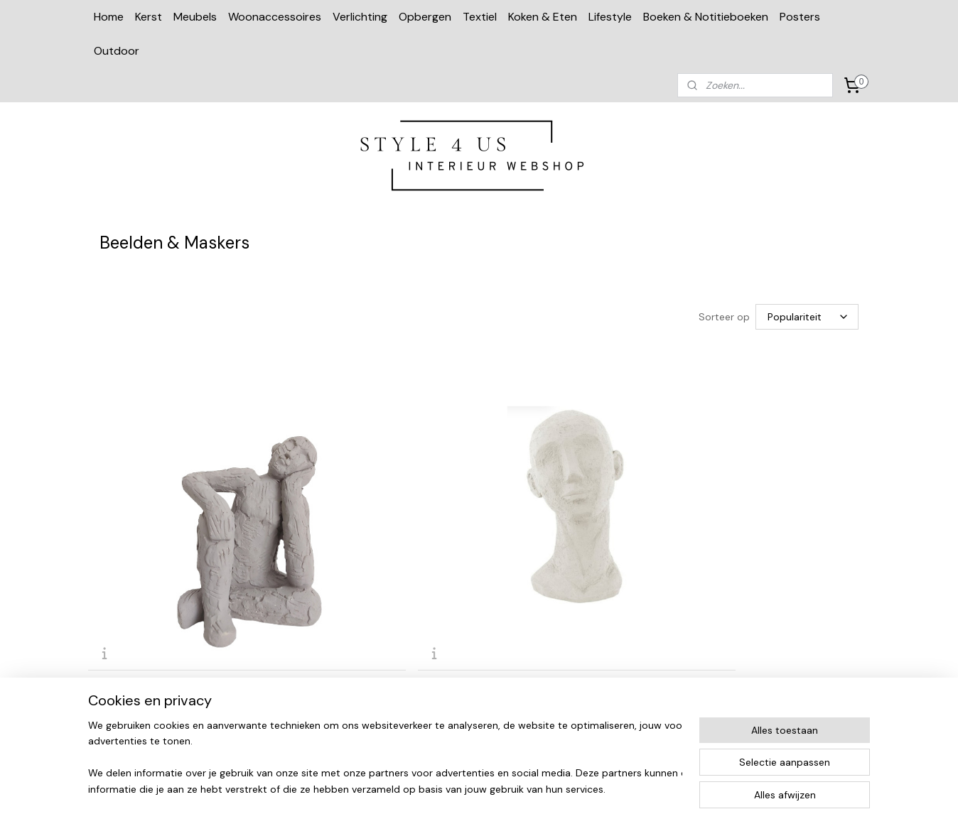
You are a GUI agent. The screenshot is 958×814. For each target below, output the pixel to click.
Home (109, 16)
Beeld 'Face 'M (334, 552)
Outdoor (116, 50)
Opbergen (425, 16)
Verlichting (360, 16)
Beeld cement (135, 552)
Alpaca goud (530, 552)
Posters (800, 16)
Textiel (480, 16)
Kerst (148, 16)
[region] (385, 758)
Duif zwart (721, 552)
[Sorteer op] (807, 317)
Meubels (195, 16)
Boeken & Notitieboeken (705, 16)
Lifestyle (610, 16)
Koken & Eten (542, 16)
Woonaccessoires (274, 16)
